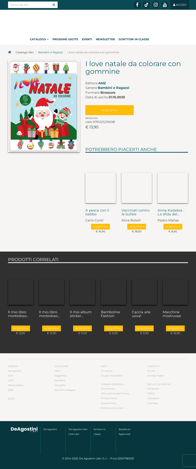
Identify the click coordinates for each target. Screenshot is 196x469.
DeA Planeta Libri (98, 21)
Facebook (153, 388)
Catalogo (39, 39)
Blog (11, 398)
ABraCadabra (15, 385)
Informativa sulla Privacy (115, 393)
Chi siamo (106, 370)
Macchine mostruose (172, 314)
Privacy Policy (109, 398)
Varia (57, 370)
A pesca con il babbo (97, 212)
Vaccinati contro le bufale (135, 212)
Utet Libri (74, 434)
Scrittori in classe (134, 39)
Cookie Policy (109, 403)
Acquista (109, 110)
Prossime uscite (65, 39)
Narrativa (60, 380)
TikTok (151, 393)
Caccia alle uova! (141, 314)
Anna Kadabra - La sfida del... (171, 212)
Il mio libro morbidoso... (18, 314)
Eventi (87, 39)
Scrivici (151, 370)
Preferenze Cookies (112, 408)
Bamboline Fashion (110, 314)
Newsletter (105, 39)
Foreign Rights (155, 375)
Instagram (153, 398)
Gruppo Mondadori (112, 375)
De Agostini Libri (78, 429)
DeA (10, 375)
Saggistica (60, 375)
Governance (108, 388)
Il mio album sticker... (81, 314)
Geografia (60, 385)
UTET (11, 380)
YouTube (152, 403)
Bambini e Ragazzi (50, 52)
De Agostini (14, 370)
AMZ (102, 83)
